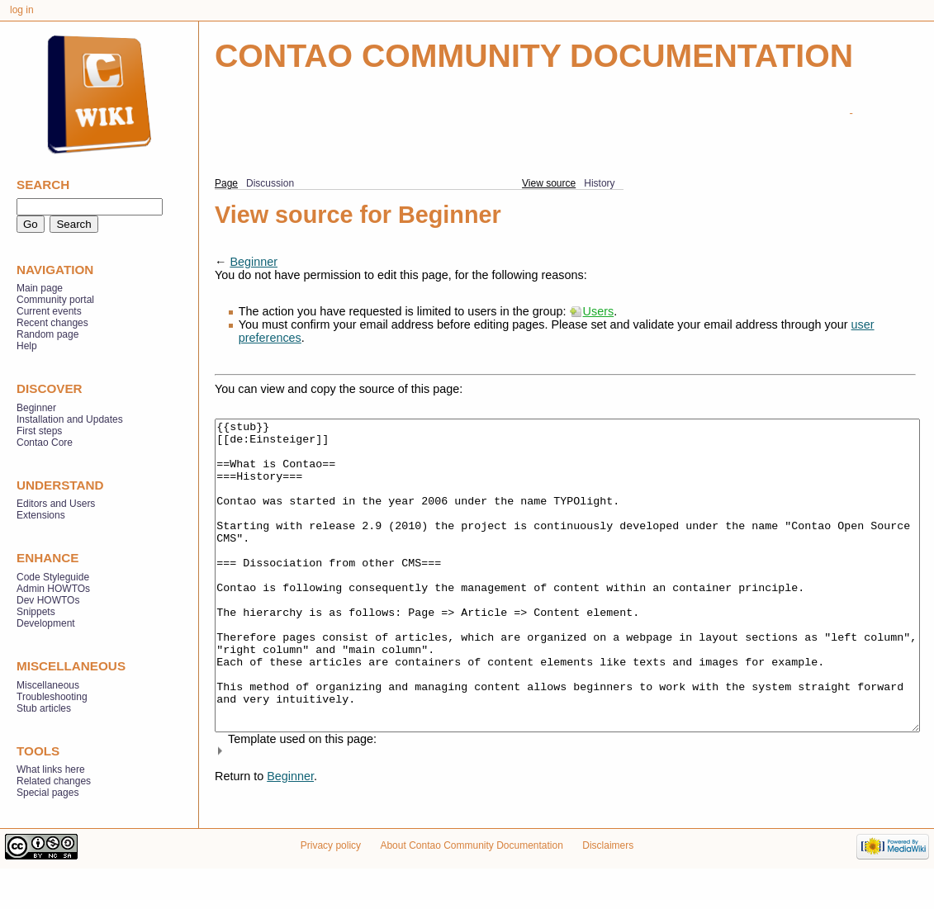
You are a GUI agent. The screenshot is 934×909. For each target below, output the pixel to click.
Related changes (54, 781)
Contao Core (45, 442)
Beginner (253, 261)
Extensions (41, 515)
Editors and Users (56, 503)
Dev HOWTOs (48, 600)
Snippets (36, 612)
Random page (47, 334)
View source (549, 183)
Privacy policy (331, 886)
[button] (565, 812)
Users (598, 311)
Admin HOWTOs (53, 588)
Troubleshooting (52, 697)
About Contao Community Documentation (471, 886)
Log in (22, 10)
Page (226, 183)
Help (27, 346)
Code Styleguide (53, 577)
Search (43, 185)
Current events (49, 311)
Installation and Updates (70, 419)
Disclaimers (607, 886)
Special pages (47, 792)
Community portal (55, 299)
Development (46, 623)
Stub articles (44, 708)
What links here (51, 769)
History (599, 183)
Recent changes (52, 323)
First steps (39, 431)
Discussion (270, 183)
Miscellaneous (48, 685)
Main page (40, 288)
